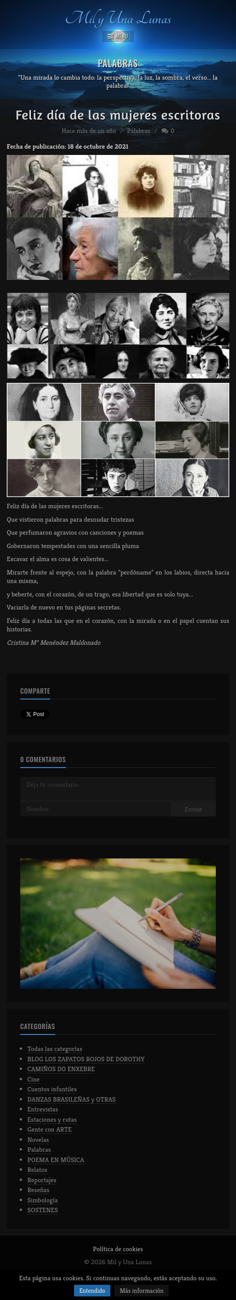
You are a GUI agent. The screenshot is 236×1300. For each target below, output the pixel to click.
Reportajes (42, 1180)
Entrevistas (42, 1109)
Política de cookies (118, 1248)
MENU (118, 36)
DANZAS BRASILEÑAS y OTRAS (71, 1099)
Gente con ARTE (49, 1129)
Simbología (42, 1200)
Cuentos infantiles (52, 1089)
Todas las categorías (54, 1048)
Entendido (92, 1291)
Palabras (138, 130)
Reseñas (38, 1189)
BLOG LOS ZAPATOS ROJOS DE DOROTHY (85, 1059)
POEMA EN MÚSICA (55, 1159)
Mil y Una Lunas (118, 17)
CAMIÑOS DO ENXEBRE (61, 1068)
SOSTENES (42, 1210)
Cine (33, 1079)
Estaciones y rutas (52, 1119)
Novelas (38, 1139)
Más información (141, 1291)
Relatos (37, 1169)
